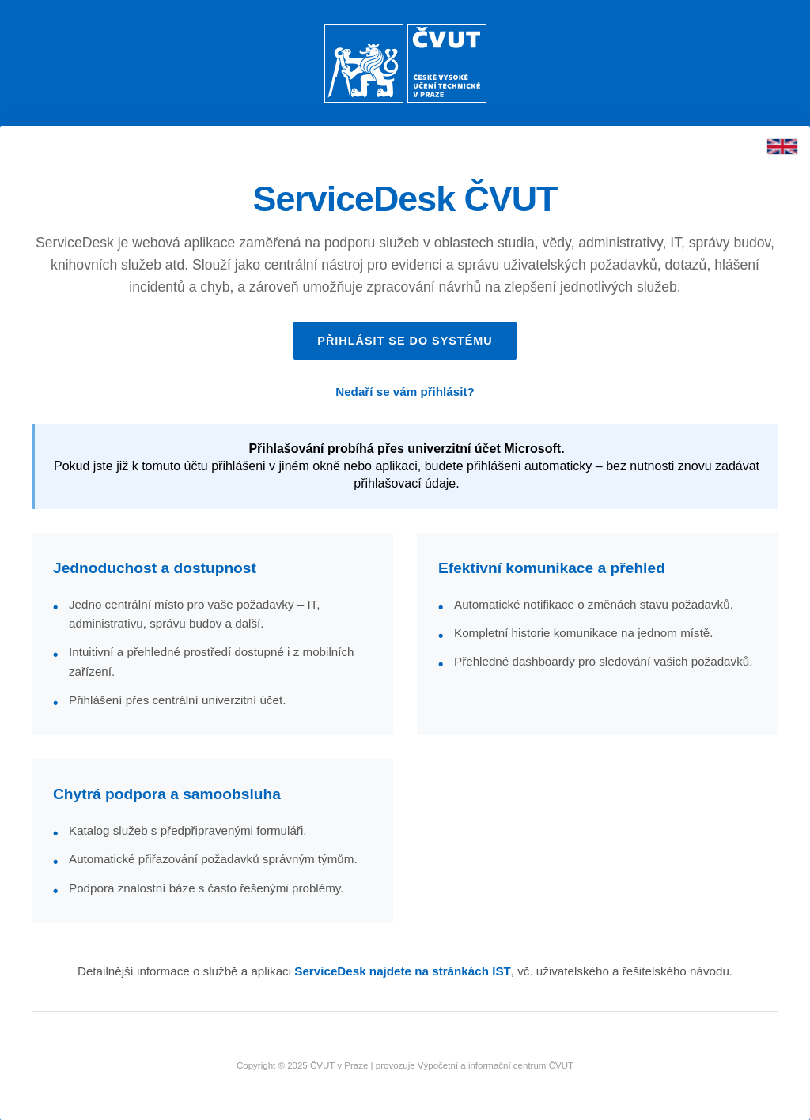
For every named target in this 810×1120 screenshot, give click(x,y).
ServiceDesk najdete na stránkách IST (402, 971)
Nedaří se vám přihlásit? (405, 391)
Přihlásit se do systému (404, 340)
